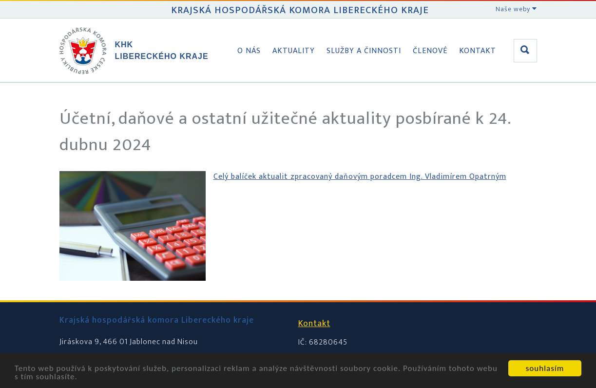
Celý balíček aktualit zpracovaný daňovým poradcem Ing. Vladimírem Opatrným (359, 176)
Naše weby (516, 9)
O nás (249, 51)
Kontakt (477, 51)
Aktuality (293, 51)
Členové (430, 51)
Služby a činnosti (364, 51)
